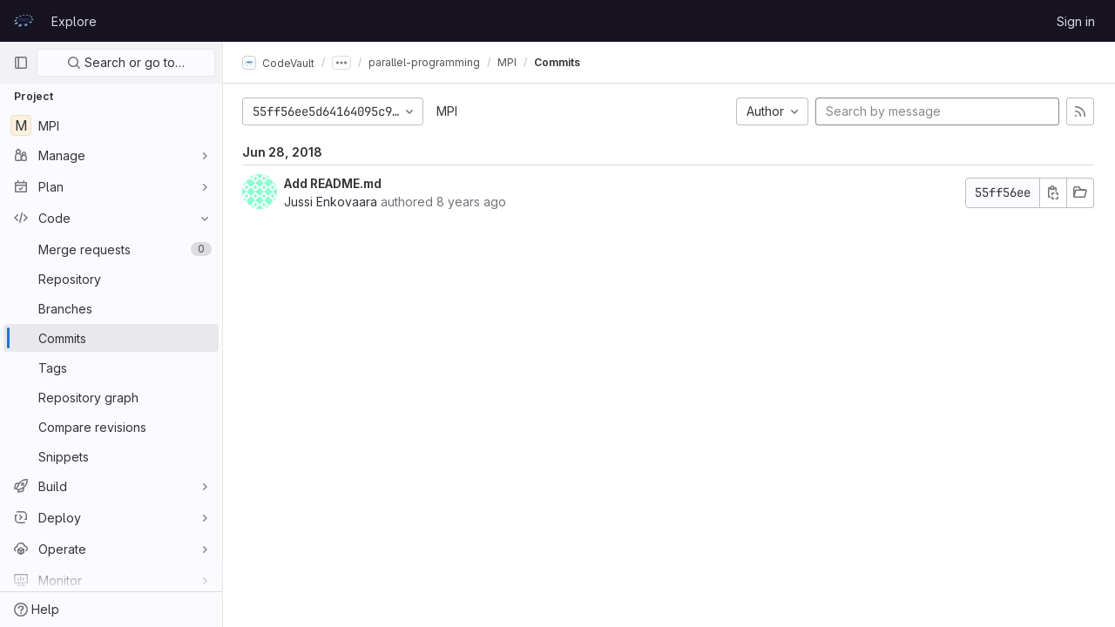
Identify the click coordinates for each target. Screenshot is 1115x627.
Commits (559, 62)
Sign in (1076, 21)
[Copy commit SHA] (1053, 193)
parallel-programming (426, 62)
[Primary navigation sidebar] (21, 63)
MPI (448, 111)
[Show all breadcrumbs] (343, 63)
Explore (74, 21)
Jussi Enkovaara (332, 201)
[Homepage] (23, 21)
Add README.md (334, 183)
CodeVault (280, 63)
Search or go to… (126, 62)
